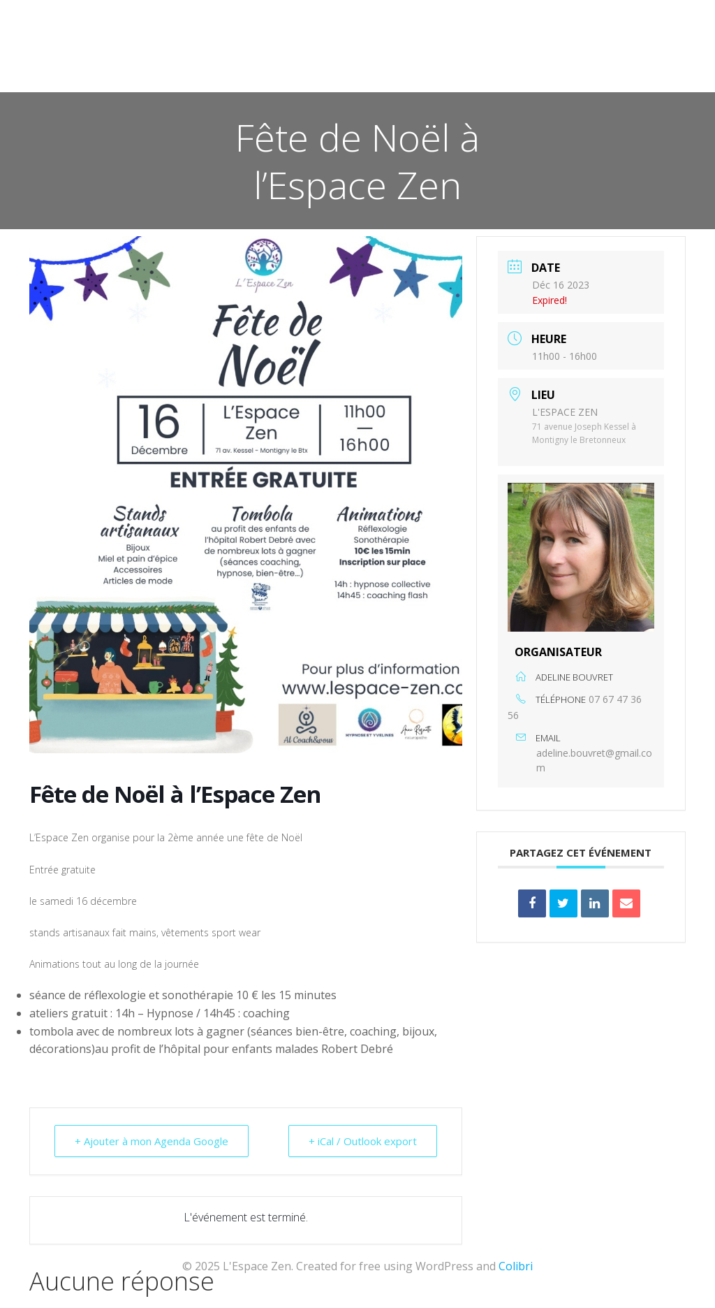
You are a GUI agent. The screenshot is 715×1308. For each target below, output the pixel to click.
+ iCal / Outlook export (363, 1141)
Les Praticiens (434, 49)
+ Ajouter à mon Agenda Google (151, 1141)
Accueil (263, 49)
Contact (655, 49)
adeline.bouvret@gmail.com (594, 760)
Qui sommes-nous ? (551, 49)
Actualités (340, 49)
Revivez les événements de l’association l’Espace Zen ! (534, 78)
